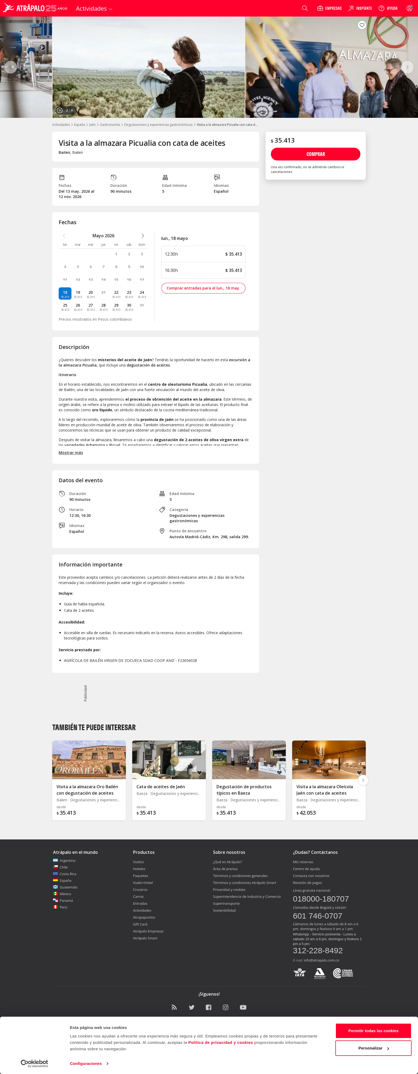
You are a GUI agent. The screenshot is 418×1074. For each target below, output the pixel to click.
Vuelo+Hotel (143, 882)
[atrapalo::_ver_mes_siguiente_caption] (143, 235)
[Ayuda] (387, 8)
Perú (60, 907)
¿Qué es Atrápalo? (227, 862)
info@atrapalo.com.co (321, 960)
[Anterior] (10, 67)
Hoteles (139, 869)
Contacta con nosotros (311, 876)
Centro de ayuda (306, 869)
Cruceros (140, 889)
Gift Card (140, 924)
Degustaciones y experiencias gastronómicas (158, 124)
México (62, 894)
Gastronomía (110, 124)
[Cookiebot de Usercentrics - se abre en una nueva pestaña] (34, 1064)
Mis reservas (303, 862)
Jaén (92, 124)
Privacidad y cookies (229, 889)
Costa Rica (64, 874)
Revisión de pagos (307, 882)
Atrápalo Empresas (148, 931)
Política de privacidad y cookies (220, 1042)
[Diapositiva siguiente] (363, 780)
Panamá (63, 900)
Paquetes (140, 876)
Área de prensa (225, 869)
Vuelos (138, 862)
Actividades (61, 124)
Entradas (140, 903)
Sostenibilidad (224, 910)
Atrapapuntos (144, 917)
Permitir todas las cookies (373, 1030)
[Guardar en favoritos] (362, 25)
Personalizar (374, 1048)
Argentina (64, 860)
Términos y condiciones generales (240, 876)
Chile (60, 867)
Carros (138, 896)
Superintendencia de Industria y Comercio (247, 896)
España (79, 124)
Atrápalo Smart (145, 938)
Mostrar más (71, 452)
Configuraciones (86, 1063)
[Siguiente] (407, 67)
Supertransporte (226, 903)
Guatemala (65, 887)
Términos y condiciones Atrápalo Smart (244, 882)
